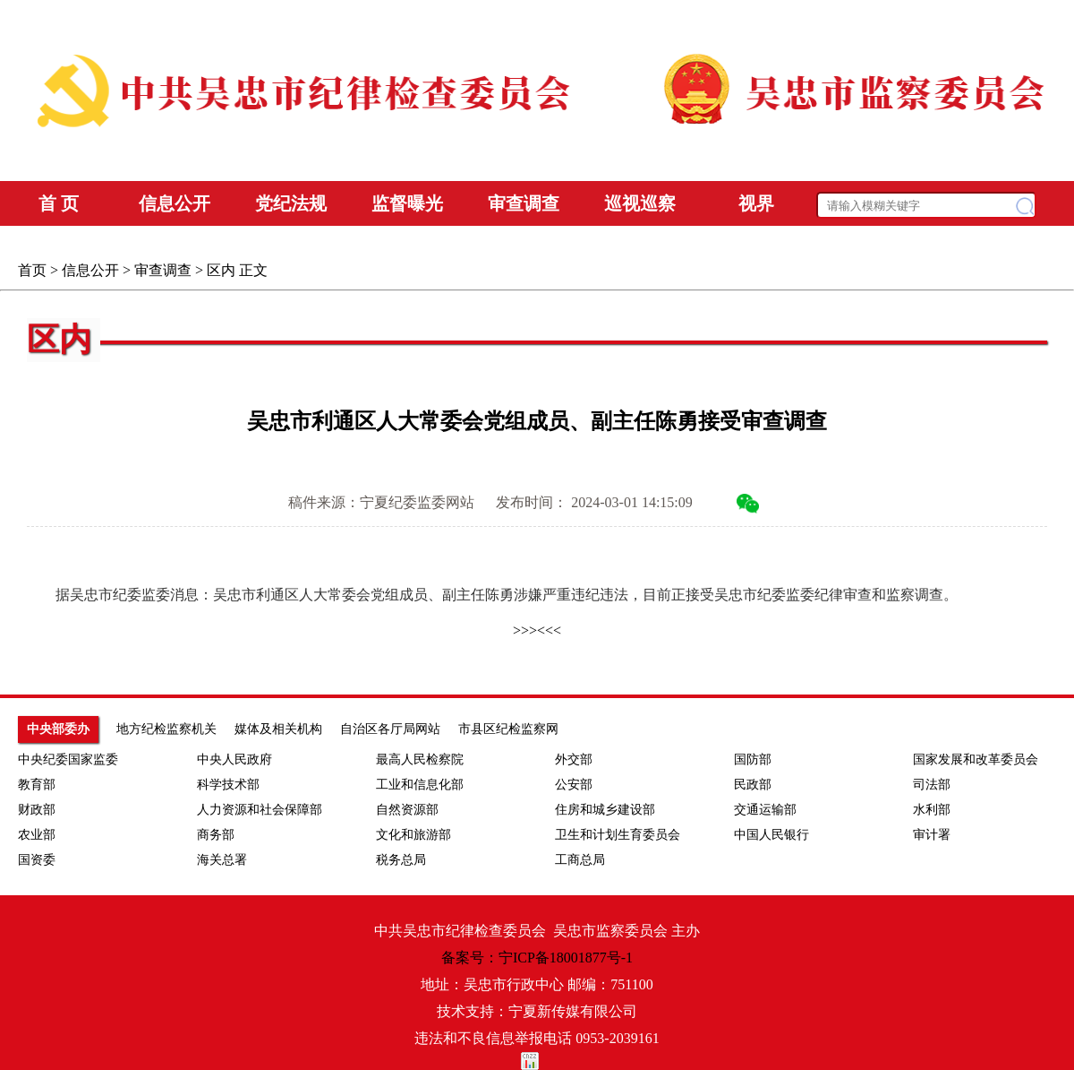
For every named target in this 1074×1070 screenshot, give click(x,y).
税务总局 (401, 860)
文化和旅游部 (413, 834)
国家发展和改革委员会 (975, 759)
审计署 (931, 834)
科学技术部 (228, 784)
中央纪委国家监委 (68, 759)
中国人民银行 (771, 834)
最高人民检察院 (420, 759)
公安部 (573, 784)
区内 (221, 270)
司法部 (931, 784)
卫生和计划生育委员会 (617, 834)
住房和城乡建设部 (605, 809)
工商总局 (580, 860)
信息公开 (90, 270)
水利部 (931, 809)
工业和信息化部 (420, 784)
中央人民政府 (234, 759)
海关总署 (222, 860)
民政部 (752, 784)
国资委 (36, 860)
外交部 (573, 759)
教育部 (36, 784)
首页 (32, 270)
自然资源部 (407, 809)
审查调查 (163, 270)
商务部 (215, 834)
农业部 (36, 834)
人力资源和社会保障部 (259, 809)
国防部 (752, 759)
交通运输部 (765, 809)
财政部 (36, 809)
